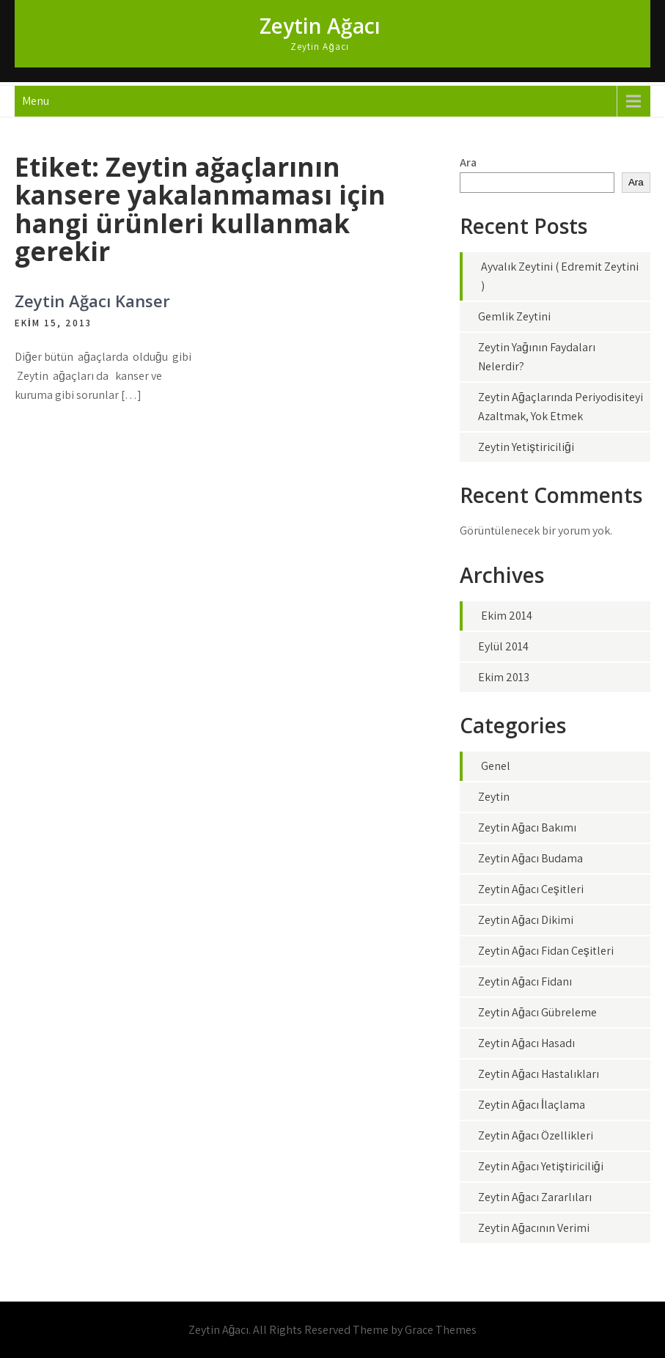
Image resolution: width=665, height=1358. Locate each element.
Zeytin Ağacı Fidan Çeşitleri (546, 950)
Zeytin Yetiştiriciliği (526, 447)
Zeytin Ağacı (320, 26)
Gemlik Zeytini (514, 316)
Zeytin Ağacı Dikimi (525, 920)
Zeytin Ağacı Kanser (92, 301)
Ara (468, 162)
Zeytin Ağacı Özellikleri (535, 1135)
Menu (35, 101)
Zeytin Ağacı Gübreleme (537, 1012)
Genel (495, 766)
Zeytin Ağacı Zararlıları (535, 1197)
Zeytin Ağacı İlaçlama (531, 1104)
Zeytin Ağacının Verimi (533, 1228)
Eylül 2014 (503, 646)
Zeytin (494, 796)
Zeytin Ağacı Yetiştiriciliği (540, 1166)
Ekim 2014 (506, 615)
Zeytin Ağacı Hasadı (526, 1043)
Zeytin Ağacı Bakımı (527, 827)
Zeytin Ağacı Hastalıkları (538, 1074)
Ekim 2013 (503, 677)
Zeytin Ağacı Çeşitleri (531, 889)
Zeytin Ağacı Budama (530, 858)
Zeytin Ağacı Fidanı (525, 981)
